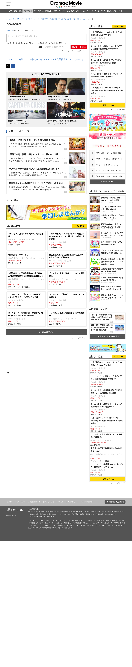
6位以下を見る (107, 212)
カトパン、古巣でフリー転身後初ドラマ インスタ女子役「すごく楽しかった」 (59, 19)
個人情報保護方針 (87, 598)
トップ (9, 11)
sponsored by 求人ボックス (79, 338)
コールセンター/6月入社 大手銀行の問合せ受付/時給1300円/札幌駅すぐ (106, 77)
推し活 (109, 11)
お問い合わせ (47, 598)
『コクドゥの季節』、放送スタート (109, 189)
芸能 (15, 11)
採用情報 (112, 598)
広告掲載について (34, 598)
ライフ (94, 11)
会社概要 (9, 598)
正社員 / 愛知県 (26, 239)
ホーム (8, 19)
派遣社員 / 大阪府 (26, 299)
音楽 (20, 11)
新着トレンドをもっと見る (107, 401)
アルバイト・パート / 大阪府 (26, 280)
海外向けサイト (73, 598)
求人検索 (80, 226)
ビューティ (86, 11)
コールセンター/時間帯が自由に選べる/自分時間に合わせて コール (107, 561)
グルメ (78, 11)
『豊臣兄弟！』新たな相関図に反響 (109, 207)
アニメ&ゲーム (39, 11)
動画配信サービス (51, 11)
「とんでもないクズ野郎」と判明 (108, 201)
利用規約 (9, 30)
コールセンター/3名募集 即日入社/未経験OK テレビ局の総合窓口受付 (106, 91)
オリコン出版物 (20, 598)
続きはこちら (48, 332)
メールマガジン (60, 598)
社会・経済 (70, 11)
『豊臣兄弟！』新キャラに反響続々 (109, 183)
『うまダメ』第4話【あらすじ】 (107, 195)
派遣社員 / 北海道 (67, 240)
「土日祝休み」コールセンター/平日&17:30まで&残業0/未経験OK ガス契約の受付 (107, 121)
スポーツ (62, 11)
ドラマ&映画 (27, 11)
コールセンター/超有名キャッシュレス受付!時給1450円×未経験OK (106, 105)
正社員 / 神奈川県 (26, 259)
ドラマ (30, 19)
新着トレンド (118, 11)
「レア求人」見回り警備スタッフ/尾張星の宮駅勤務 (106, 531)
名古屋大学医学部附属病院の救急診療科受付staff (106, 545)
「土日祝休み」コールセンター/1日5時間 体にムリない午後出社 (106, 64)
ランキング (101, 11)
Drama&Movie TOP (19, 19)
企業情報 (121, 598)
